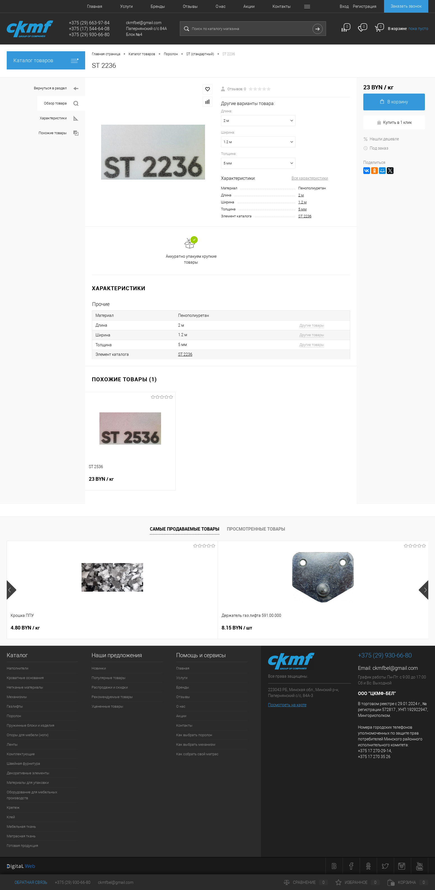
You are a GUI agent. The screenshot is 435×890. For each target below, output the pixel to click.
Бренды (158, 6)
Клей (11, 817)
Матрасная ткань (21, 836)
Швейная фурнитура (23, 763)
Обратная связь (27, 882)
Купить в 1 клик (394, 122)
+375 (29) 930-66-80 (72, 882)
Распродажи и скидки (110, 687)
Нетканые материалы (25, 687)
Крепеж (13, 807)
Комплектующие (21, 754)
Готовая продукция (22, 845)
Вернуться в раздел (56, 88)
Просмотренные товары (256, 529)
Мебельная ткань (21, 826)
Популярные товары (108, 678)
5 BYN (364, 628)
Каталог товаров (45, 60)
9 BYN (280, 628)
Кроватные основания (25, 678)
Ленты (12, 744)
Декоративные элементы (28, 773)
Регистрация (364, 6)
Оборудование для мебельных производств (32, 795)
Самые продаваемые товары (184, 529)
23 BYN (130, 482)
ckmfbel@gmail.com (395, 668)
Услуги (126, 6)
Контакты (282, 6)
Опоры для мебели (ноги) (27, 735)
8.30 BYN (194, 628)
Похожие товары (58, 133)
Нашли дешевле (381, 139)
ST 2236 (304, 216)
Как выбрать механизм (195, 744)
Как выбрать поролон (194, 735)
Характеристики (59, 118)
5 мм (302, 209)
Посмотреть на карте (287, 705)
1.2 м (302, 202)
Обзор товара (61, 103)
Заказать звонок (406, 6)
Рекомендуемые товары (112, 697)
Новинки (99, 668)
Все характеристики (310, 178)
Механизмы (17, 697)
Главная (94, 6)
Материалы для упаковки (28, 782)
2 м (301, 195)
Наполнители (17, 668)
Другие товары (311, 325)
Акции (249, 6)
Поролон (14, 716)
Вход (344, 6)
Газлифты (15, 706)
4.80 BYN (25, 628)
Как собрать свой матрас (197, 754)
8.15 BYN (110, 628)
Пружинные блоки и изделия (30, 725)
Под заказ (375, 148)
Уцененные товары (107, 706)
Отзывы (190, 6)
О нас (220, 6)
